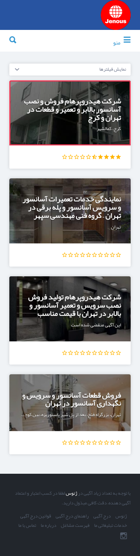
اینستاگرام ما (123, 535)
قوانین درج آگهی (35, 516)
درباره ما (48, 525)
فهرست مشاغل (75, 525)
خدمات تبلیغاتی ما (110, 525)
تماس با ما (27, 525)
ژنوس (71, 493)
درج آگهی (102, 516)
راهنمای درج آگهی (72, 516)
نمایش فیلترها (112, 69)
